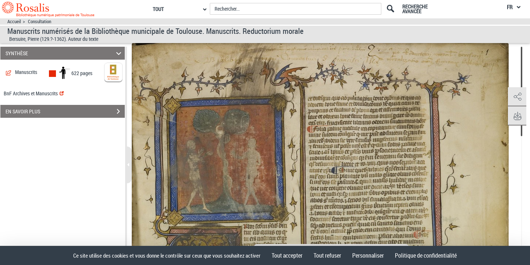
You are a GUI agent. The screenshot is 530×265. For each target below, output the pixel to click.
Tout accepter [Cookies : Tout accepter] (287, 255)
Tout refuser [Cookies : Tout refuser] (327, 255)
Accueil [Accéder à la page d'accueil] (14, 21)
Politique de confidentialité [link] (426, 255)
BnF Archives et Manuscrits (34, 93)
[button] (517, 96)
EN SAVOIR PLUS (65, 111)
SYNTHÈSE (65, 53)
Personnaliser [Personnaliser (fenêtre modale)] (368, 255)
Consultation (39, 21)
